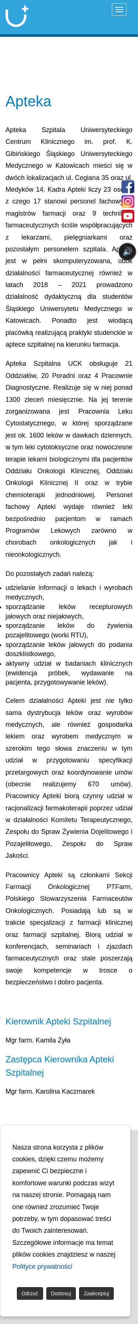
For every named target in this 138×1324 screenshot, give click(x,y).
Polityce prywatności (42, 1266)
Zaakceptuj (96, 1293)
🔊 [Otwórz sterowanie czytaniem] (127, 251)
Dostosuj (61, 1293)
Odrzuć (30, 1293)
